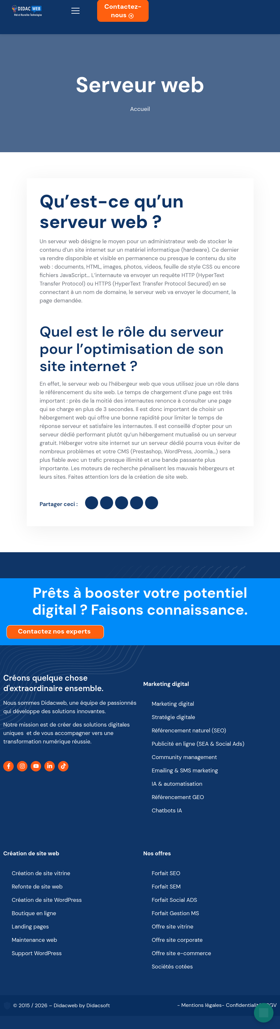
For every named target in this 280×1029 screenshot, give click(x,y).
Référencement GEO (178, 797)
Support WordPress (37, 953)
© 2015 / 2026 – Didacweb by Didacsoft (61, 1005)
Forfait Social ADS (174, 899)
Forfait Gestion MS (175, 913)
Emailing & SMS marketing (185, 770)
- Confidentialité (241, 1005)
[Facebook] (8, 766)
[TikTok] (63, 766)
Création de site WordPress (47, 899)
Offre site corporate (177, 939)
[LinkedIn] (49, 766)
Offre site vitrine (173, 926)
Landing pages (30, 926)
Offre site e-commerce (181, 953)
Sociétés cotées (172, 966)
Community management (184, 757)
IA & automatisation (177, 783)
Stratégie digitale (173, 717)
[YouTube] (36, 766)
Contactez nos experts (56, 631)
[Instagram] (22, 766)
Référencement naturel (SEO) (189, 730)
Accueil (140, 109)
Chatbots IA (167, 810)
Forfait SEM (166, 886)
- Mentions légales (199, 1005)
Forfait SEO (166, 873)
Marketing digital (166, 684)
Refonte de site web (37, 886)
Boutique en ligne (34, 913)
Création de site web (31, 853)
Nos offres (157, 853)
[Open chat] (263, 1012)
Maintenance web (34, 939)
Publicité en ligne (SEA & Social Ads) (198, 743)
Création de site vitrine (41, 873)
